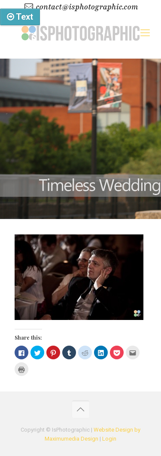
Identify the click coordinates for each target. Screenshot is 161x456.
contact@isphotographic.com (87, 7)
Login (109, 438)
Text (20, 17)
